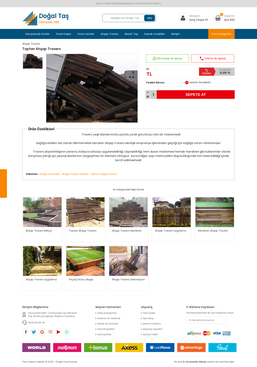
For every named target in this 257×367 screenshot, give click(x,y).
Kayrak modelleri (154, 34)
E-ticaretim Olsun (194, 361)
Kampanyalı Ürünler (38, 34)
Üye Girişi (148, 318)
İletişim (175, 34)
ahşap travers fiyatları (75, 174)
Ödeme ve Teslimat (108, 318)
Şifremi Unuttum (152, 323)
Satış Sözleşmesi (107, 313)
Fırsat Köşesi (63, 34)
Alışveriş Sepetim (153, 329)
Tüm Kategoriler (221, 34)
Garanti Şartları (106, 329)
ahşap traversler (50, 174)
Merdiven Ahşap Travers (213, 230)
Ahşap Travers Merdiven (127, 230)
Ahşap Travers (109, 34)
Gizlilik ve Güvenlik (107, 323)
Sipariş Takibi (150, 334)
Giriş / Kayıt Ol (198, 19)
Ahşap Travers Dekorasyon (128, 279)
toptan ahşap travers (104, 174)
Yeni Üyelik (149, 313)
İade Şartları (104, 334)
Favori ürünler (85, 34)
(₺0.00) (229, 19)
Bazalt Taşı (131, 34)
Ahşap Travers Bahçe (39, 230)
